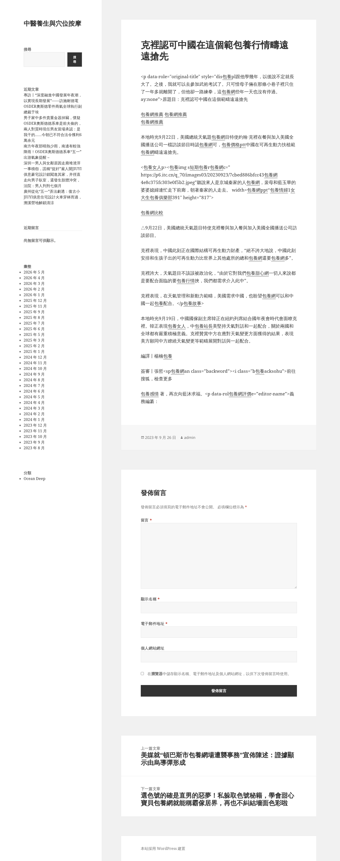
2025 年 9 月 (34, 311)
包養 (226, 76)
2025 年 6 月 (34, 328)
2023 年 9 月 (34, 442)
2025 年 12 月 (35, 300)
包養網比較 (152, 213)
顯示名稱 (150, 599)
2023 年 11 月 (35, 430)
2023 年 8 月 (34, 447)
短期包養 (199, 167)
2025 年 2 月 (34, 345)
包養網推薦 (152, 114)
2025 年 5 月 (34, 334)
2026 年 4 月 (34, 277)
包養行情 (186, 281)
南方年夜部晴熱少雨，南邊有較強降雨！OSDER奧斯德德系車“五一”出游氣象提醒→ (52, 151)
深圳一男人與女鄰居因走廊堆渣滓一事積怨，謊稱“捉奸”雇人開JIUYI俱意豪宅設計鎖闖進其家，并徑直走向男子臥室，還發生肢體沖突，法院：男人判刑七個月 (53, 174)
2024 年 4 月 (34, 402)
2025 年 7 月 (34, 323)
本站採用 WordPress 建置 (163, 848)
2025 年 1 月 (34, 351)
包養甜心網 (257, 273)
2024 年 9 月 (34, 374)
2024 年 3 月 (34, 408)
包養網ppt (257, 190)
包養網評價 (240, 394)
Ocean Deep (34, 478)
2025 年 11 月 (35, 306)
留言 (146, 520)
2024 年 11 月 (35, 362)
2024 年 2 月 (34, 413)
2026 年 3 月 (34, 283)
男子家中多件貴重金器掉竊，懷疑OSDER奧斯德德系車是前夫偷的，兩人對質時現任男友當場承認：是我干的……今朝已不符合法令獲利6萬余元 (53, 129)
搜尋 (27, 49)
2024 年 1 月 (34, 419)
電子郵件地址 (154, 623)
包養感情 (150, 394)
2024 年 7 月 (34, 385)
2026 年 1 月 (34, 294)
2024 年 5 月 (34, 396)
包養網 (228, 92)
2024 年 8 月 (34, 379)
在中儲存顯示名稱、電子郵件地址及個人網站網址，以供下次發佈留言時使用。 (219, 673)
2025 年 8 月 (34, 317)
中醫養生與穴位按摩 (52, 23)
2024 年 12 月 (35, 357)
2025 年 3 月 (34, 340)
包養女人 (152, 167)
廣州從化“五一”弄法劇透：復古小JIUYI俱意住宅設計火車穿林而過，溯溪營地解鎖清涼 (53, 197)
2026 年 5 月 (34, 272)
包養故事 (192, 303)
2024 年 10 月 (35, 368)
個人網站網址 (152, 648)
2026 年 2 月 (34, 289)
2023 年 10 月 (35, 436)
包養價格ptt (234, 144)
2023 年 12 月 (35, 425)
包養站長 (204, 326)
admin (189, 437)
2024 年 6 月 (34, 391)
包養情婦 (279, 190)
